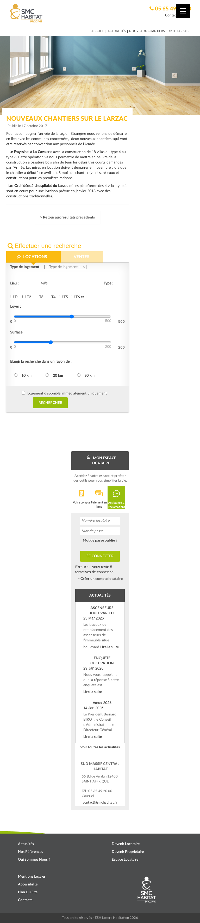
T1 (14, 297)
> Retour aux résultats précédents (67, 217)
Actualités (117, 31)
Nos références (30, 852)
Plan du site (28, 892)
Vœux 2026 (102, 702)
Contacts (25, 900)
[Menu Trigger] (183, 11)
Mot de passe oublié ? (100, 540)
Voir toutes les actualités (100, 747)
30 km (86, 375)
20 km (54, 375)
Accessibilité (28, 884)
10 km (23, 375)
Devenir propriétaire (128, 852)
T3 (39, 297)
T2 (26, 297)
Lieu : (14, 283)
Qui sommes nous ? (34, 859)
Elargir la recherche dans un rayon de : (41, 361)
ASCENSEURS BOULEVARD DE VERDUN (102, 610)
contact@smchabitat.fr (100, 802)
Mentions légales (32, 876)
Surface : (17, 332)
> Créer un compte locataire (100, 578)
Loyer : (15, 306)
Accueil (97, 31)
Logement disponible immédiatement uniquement (67, 393)
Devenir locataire (126, 844)
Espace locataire (125, 859)
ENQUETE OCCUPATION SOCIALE (102, 660)
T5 (63, 297)
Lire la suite (109, 647)
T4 (51, 297)
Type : (108, 283)
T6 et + (79, 297)
